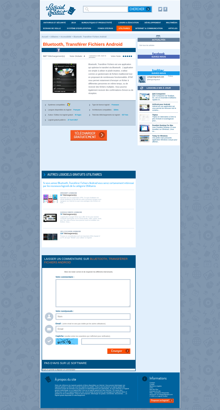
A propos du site (155, 391)
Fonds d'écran (105, 28)
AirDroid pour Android (161, 104)
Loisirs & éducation (128, 23)
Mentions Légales (156, 386)
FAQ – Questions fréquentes (159, 393)
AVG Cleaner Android (70, 231)
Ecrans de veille (52, 28)
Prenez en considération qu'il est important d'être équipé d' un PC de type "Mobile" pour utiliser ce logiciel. (80, 237)
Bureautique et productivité (97, 23)
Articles (172, 28)
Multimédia (171, 23)
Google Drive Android (71, 212)
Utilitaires (124, 28)
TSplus (155, 115)
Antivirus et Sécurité (54, 23)
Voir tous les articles (146, 45)
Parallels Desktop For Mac (162, 125)
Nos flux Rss (154, 389)
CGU (151, 388)
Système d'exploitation (79, 28)
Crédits (152, 384)
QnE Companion (158, 94)
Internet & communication (149, 28)
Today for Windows (160, 136)
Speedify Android (68, 193)
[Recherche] (106, 9)
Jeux (73, 23)
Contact (152, 383)
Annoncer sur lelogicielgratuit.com (161, 394)
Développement (153, 23)
